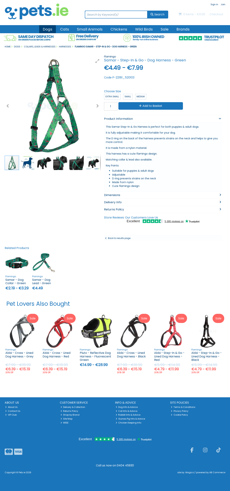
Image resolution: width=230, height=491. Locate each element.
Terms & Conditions (183, 407)
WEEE (65, 422)
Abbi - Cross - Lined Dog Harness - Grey (19, 354)
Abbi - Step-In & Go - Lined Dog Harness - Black (206, 356)
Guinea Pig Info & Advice (130, 418)
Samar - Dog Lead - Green (41, 281)
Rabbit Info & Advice (128, 414)
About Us (11, 407)
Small (128, 96)
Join (223, 4)
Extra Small (112, 96)
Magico (189, 472)
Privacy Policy (179, 411)
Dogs (47, 29)
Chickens (119, 29)
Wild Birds (144, 29)
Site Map (67, 418)
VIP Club (11, 414)
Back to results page (119, 238)
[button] (97, 61)
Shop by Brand (70, 414)
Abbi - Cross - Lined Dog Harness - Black (131, 354)
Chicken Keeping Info (128, 422)
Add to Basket (150, 106)
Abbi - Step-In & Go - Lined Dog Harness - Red (169, 356)
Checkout (216, 14)
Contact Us (12, 411)
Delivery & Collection (73, 407)
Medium (141, 96)
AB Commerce (217, 472)
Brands (183, 29)
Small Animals (90, 29)
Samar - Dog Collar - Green (15, 281)
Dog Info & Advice (127, 407)
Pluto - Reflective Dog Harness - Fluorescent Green (95, 356)
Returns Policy (69, 411)
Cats (64, 29)
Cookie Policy (179, 414)
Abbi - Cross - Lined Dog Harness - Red (56, 354)
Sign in (214, 4)
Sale (165, 29)
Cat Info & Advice (126, 411)
